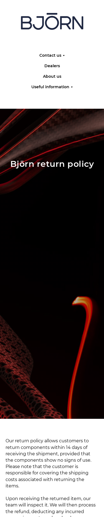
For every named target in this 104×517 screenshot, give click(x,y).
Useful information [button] (50, 86)
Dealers (52, 65)
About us (52, 76)
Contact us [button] (50, 55)
